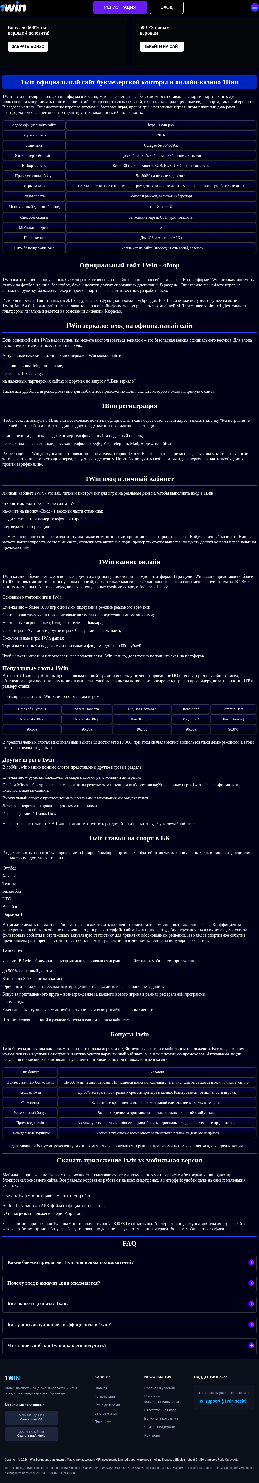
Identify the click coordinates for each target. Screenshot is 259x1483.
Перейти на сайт (161, 46)
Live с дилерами (107, 1405)
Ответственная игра (160, 1410)
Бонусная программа (161, 1418)
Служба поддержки (159, 1427)
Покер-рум (103, 1422)
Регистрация (120, 7)
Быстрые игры (106, 1413)
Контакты (152, 1435)
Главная (101, 1388)
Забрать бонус (28, 46)
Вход (166, 7)
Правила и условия (159, 1388)
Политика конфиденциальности (161, 1399)
